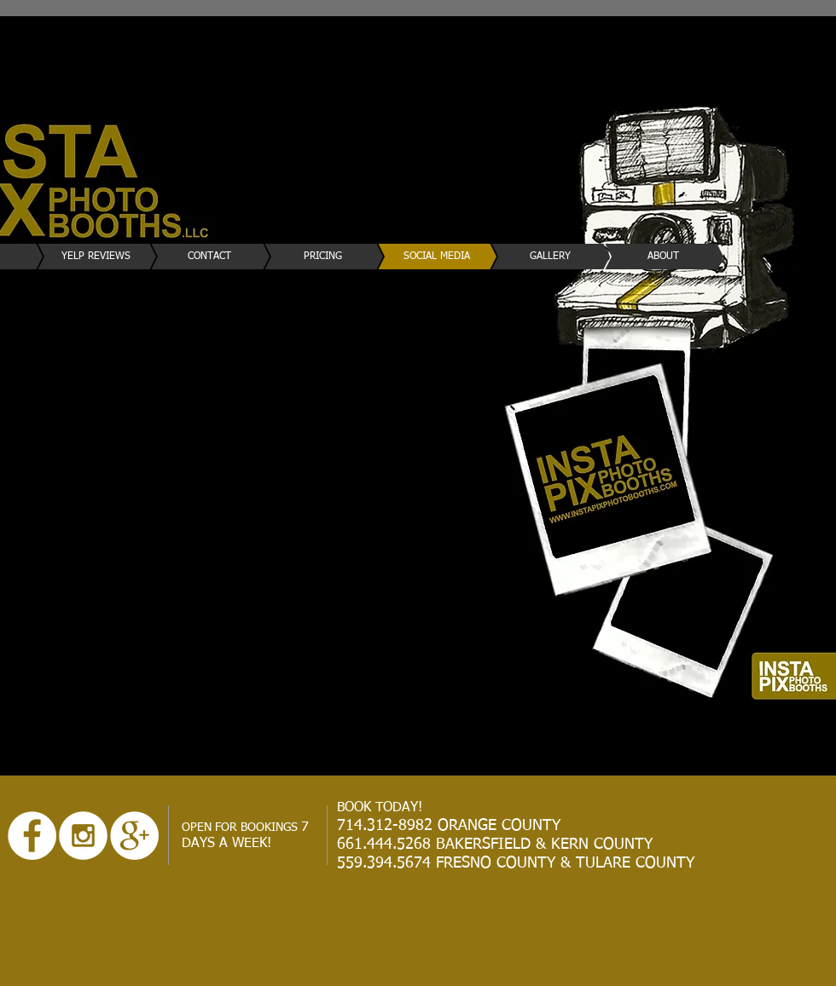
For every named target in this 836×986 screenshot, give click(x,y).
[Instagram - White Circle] (83, 835)
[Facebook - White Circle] (32, 835)
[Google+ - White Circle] (134, 835)
